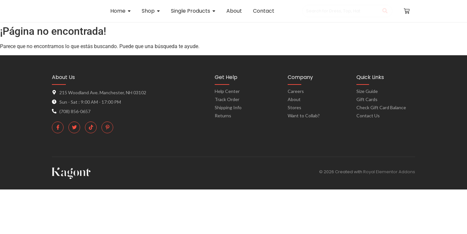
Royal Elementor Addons (389, 172)
